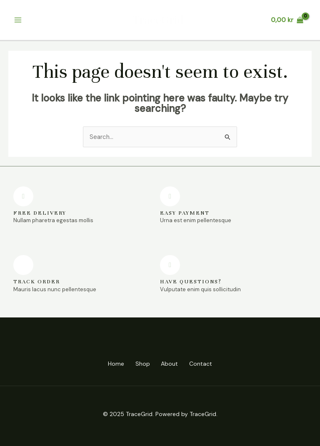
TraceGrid (158, 20)
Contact (203, 363)
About (170, 363)
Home (113, 363)
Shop (141, 363)
